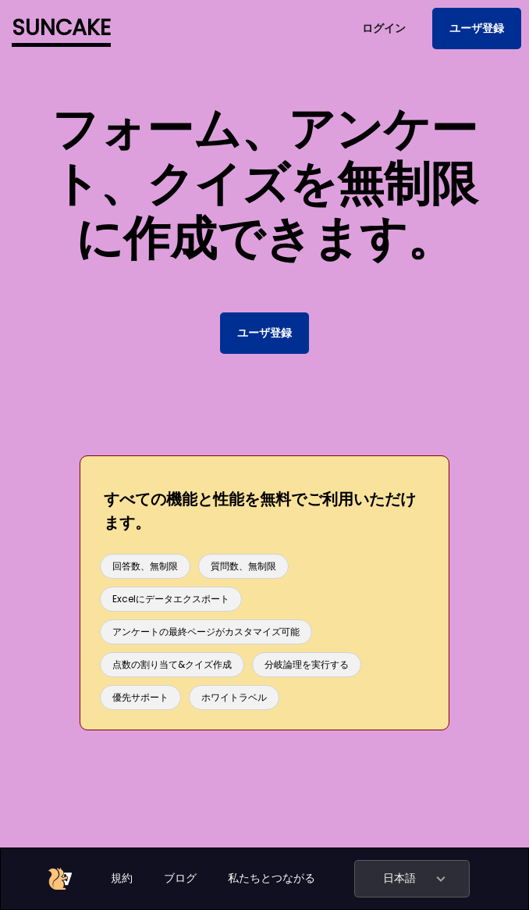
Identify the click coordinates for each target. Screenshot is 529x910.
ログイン (384, 28)
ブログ (180, 878)
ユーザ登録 (476, 28)
